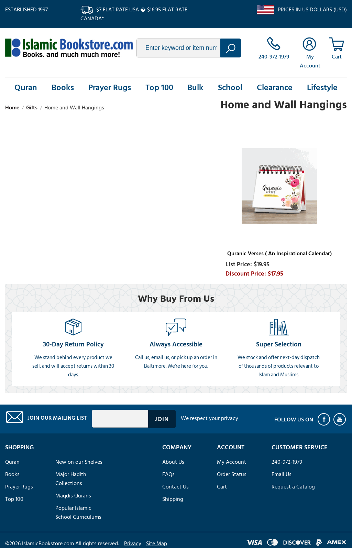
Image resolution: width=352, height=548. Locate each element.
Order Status (231, 474)
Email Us (282, 474)
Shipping (172, 499)
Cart (222, 486)
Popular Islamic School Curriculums (78, 513)
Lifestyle (322, 87)
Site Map (156, 543)
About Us (173, 462)
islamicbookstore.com (69, 48)
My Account (231, 462)
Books (63, 87)
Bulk (195, 87)
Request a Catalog (293, 486)
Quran (25, 87)
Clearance (275, 87)
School (230, 87)
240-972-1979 (287, 462)
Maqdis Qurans (73, 495)
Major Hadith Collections (70, 479)
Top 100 (159, 87)
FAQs (168, 474)
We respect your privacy (209, 418)
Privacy (132, 543)
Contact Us (175, 486)
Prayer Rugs (109, 87)
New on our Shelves (78, 462)
